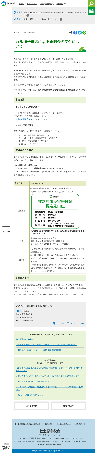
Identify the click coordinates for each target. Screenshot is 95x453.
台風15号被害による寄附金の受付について (41, 19)
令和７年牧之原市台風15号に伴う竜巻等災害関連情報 (38, 350)
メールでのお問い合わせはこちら (70, 323)
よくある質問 (31, 406)
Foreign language (47, 4)
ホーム (26, 12)
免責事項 (48, 424)
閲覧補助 (60, 4)
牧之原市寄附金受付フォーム (26, 119)
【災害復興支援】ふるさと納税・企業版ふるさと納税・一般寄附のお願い (46, 345)
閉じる (27, 15)
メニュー (6, 226)
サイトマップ (32, 4)
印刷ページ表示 (71, 33)
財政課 (47, 12)
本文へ (21, 4)
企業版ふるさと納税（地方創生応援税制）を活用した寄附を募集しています (47, 376)
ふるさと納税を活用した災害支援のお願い (33, 381)
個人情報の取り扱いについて (29, 424)
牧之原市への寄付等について (28, 339)
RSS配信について (64, 424)
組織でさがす (36, 12)
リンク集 (78, 424)
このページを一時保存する (91, 11)
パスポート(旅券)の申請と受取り (29, 395)
